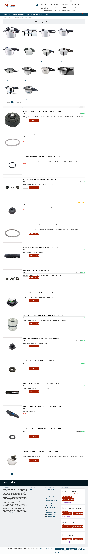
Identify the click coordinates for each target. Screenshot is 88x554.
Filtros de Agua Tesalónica (51, 516)
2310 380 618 (49, 548)
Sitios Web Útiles (49, 505)
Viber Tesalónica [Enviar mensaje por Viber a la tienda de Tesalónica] (66, 502)
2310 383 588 (42, 548)
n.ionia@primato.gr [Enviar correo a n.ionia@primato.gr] (78, 513)
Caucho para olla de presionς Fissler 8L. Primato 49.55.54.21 (40, 224)
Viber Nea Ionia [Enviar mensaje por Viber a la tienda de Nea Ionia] (66, 516)
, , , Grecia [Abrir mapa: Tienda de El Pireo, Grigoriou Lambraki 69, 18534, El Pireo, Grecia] (73, 524)
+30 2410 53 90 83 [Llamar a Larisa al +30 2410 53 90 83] (66, 539)
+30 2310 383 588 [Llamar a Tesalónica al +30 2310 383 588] (66, 496)
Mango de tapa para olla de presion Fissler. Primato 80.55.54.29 (41, 383)
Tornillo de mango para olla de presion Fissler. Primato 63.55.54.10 (41, 451)
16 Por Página (21, 107)
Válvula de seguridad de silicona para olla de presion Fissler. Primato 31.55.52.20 (45, 111)
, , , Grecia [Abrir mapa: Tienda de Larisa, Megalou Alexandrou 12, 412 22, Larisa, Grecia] (72, 536)
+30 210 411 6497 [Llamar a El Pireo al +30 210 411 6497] (66, 526)
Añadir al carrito (34, 120)
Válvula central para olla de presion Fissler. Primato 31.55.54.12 (41, 247)
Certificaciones (49, 493)
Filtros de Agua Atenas (50, 514)
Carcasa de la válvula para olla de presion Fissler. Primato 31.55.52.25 (42, 202)
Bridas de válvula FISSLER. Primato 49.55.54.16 (36, 270)
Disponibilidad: (78, 113)
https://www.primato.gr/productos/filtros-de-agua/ (13, 512)
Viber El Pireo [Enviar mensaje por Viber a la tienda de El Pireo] (65, 529)
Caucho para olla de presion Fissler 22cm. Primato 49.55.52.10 (40, 134)
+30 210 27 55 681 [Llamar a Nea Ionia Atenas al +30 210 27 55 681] (66, 513)
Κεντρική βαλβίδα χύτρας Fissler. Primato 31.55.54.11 (38, 292)
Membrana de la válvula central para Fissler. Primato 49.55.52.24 (41, 338)
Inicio (5, 1)
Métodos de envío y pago (51, 491)
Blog (8, 1)
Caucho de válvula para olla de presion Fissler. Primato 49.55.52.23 (42, 156)
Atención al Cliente (50, 503)
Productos (9, 17)
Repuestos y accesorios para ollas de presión (22, 17)
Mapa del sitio (49, 510)
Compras (31, 493)
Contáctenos (18, 1)
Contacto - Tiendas (50, 489)
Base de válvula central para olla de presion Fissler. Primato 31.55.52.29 (43, 315)
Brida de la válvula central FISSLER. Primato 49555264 (38, 361)
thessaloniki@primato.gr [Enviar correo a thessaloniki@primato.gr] (68, 499)
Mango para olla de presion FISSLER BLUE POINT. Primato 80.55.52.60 (43, 406)
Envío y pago (12, 1)
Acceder (31, 489)
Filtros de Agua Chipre (50, 496)
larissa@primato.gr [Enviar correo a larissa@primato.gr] (78, 539)
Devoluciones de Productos (52, 494)
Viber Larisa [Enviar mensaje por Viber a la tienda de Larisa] (65, 542)
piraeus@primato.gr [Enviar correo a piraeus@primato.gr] (78, 526)
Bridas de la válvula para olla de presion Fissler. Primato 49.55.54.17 (42, 179)
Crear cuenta (32, 491)
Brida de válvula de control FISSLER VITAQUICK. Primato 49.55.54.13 (42, 429)
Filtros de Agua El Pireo (51, 512)
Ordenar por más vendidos (10, 107)
